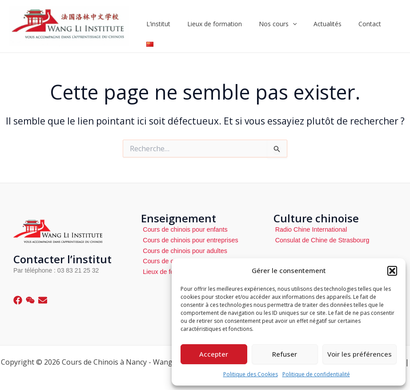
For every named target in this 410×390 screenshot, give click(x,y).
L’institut (170, 26)
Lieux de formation (222, 26)
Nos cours (281, 26)
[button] (392, 270)
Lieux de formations (169, 270)
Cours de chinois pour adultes (183, 250)
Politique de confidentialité (316, 374)
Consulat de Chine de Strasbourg (320, 239)
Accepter (213, 354)
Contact (364, 26)
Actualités (326, 26)
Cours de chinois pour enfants (183, 229)
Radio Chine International (309, 229)
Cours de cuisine (165, 260)
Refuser (284, 354)
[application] (296, 26)
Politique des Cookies (250, 374)
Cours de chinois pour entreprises (188, 239)
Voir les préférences (359, 354)
